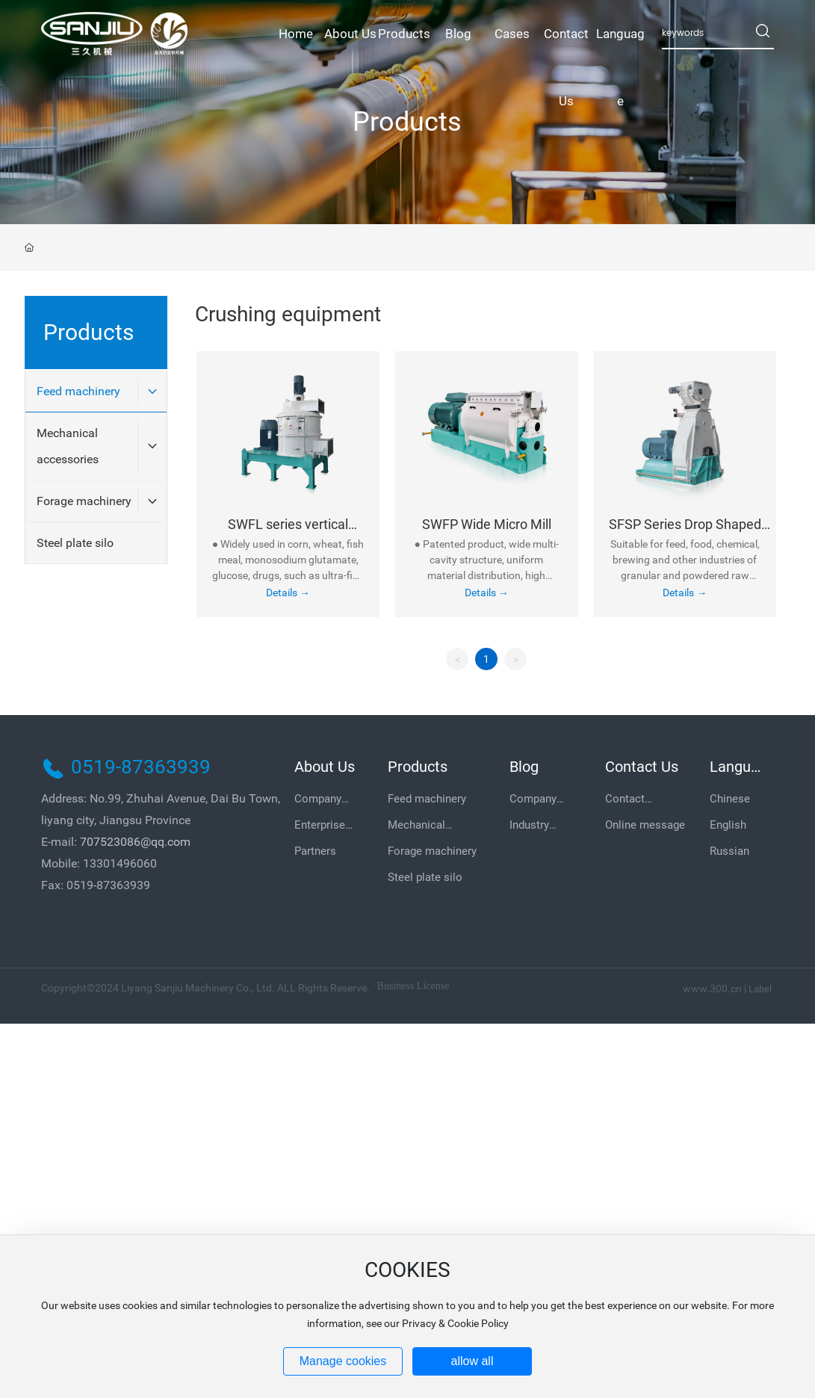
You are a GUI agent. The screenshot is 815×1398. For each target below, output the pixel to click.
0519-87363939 (141, 766)
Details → (288, 593)
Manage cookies (343, 1361)
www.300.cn (712, 989)
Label (760, 989)
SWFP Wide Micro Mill (486, 524)
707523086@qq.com (135, 842)
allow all (472, 1361)
